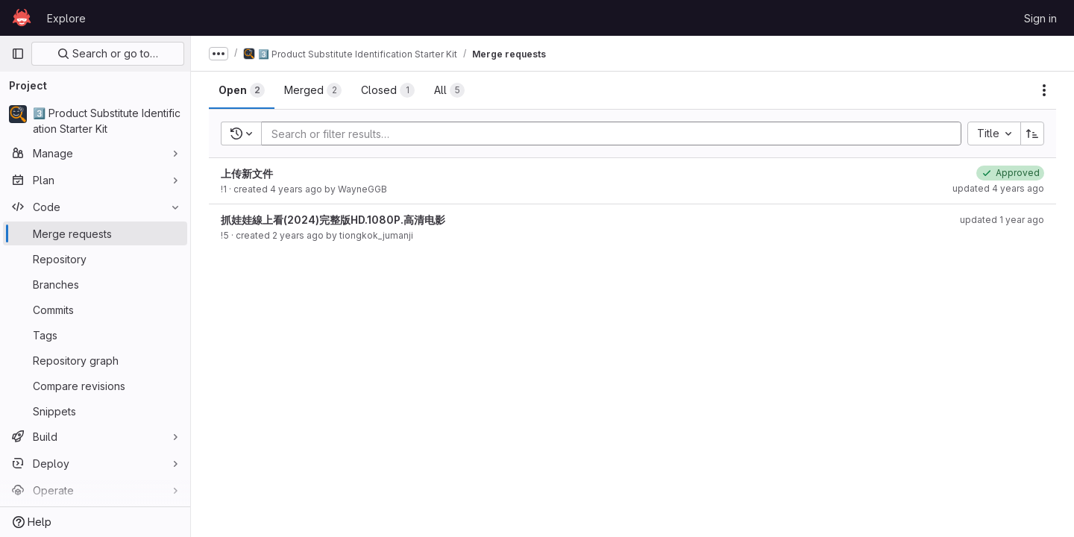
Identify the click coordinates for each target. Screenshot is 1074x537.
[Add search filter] (616, 133)
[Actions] (1044, 90)
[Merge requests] (95, 233)
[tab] (241, 90)
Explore (66, 18)
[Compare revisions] (95, 386)
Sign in (1040, 18)
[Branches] (95, 284)
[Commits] (95, 309)
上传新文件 (247, 173)
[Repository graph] (95, 360)
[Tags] (95, 335)
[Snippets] (95, 411)
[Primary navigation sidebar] (18, 54)
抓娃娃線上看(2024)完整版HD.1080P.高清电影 (333, 219)
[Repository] (95, 259)
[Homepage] (21, 18)
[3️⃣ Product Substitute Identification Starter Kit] (95, 120)
